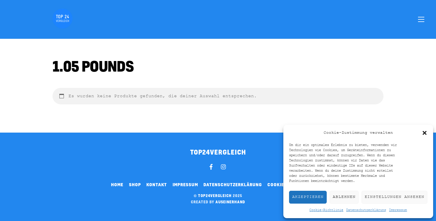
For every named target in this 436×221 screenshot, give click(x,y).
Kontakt (156, 184)
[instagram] (223, 166)
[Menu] (421, 19)
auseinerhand (230, 202)
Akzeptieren (308, 196)
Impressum (398, 210)
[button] (424, 133)
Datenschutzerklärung (366, 210)
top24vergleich (215, 195)
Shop (135, 184)
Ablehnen (344, 196)
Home (117, 184)
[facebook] (211, 166)
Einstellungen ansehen (394, 196)
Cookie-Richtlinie (326, 210)
